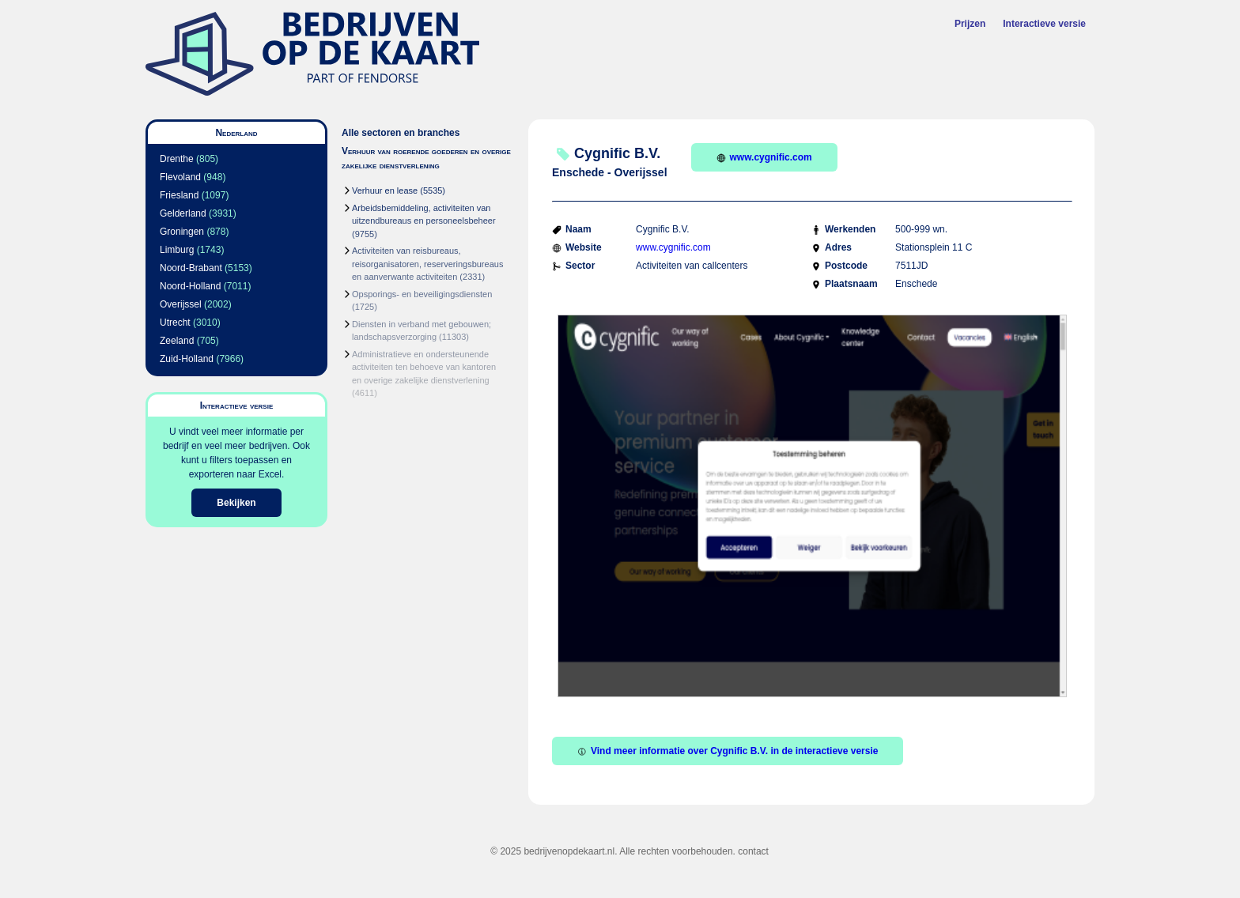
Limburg (177, 249)
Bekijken (236, 502)
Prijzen (970, 23)
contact (753, 851)
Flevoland (180, 177)
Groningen (182, 231)
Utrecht (175, 322)
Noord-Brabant (191, 268)
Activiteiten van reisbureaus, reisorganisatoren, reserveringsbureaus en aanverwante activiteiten (427, 263)
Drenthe (177, 158)
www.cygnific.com (764, 157)
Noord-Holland (190, 286)
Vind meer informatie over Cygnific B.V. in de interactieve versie (727, 751)
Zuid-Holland (187, 358)
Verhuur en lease (385, 190)
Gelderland (183, 213)
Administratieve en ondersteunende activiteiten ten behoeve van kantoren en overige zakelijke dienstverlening (424, 367)
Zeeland (177, 340)
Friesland (179, 195)
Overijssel (181, 304)
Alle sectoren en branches (400, 132)
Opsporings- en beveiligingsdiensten (422, 294)
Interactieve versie (1044, 23)
